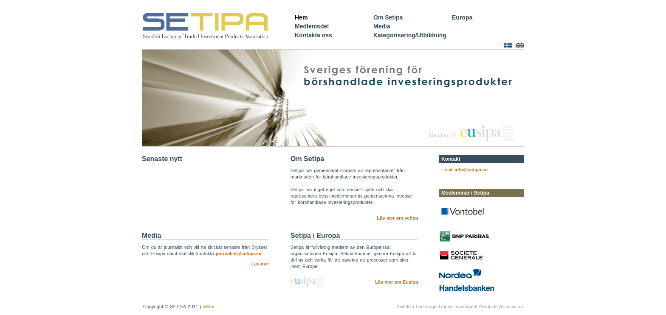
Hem (301, 17)
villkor (209, 306)
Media (381, 26)
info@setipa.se (471, 169)
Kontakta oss (313, 35)
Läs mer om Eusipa (396, 281)
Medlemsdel (312, 26)
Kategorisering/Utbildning (409, 35)
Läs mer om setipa (397, 217)
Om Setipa (388, 17)
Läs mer (260, 263)
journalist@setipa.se (238, 253)
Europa (462, 17)
